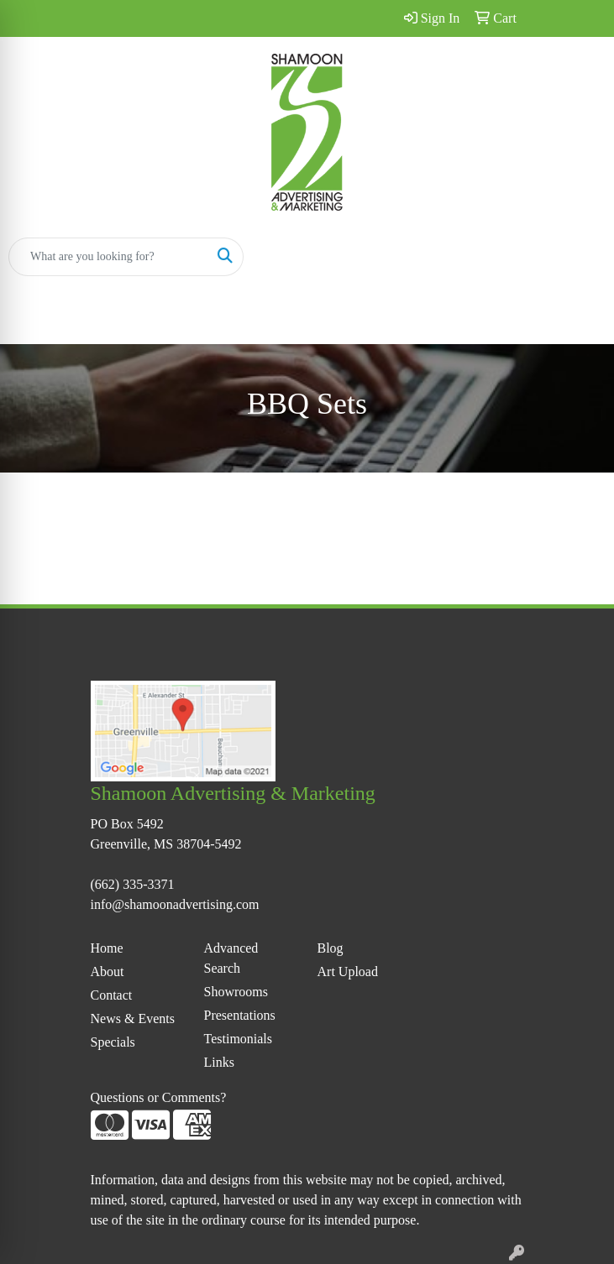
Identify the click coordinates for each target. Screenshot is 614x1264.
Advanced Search (231, 958)
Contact (112, 995)
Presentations (240, 1015)
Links (219, 1062)
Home (107, 948)
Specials (113, 1042)
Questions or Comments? (159, 1097)
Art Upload (347, 971)
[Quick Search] (108, 257)
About (107, 971)
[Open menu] (580, 257)
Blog (330, 948)
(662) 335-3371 (133, 884)
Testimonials (238, 1039)
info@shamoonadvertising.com (175, 904)
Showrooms (236, 992)
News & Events (133, 1018)
